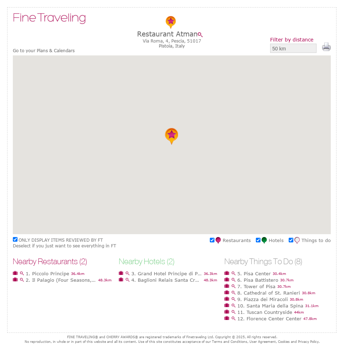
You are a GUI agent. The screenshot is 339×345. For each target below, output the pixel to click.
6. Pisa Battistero (257, 280)
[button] (172, 136)
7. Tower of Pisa (256, 286)
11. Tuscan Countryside (264, 312)
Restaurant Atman (167, 34)
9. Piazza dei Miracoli (262, 299)
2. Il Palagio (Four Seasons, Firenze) (61, 280)
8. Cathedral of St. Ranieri (268, 293)
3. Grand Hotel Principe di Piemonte (166, 273)
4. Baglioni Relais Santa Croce (166, 280)
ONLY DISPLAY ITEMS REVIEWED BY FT (61, 239)
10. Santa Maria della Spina (270, 306)
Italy (180, 45)
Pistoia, (167, 45)
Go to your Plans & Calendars (44, 50)
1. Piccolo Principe (47, 273)
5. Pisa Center (254, 273)
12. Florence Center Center (269, 318)
